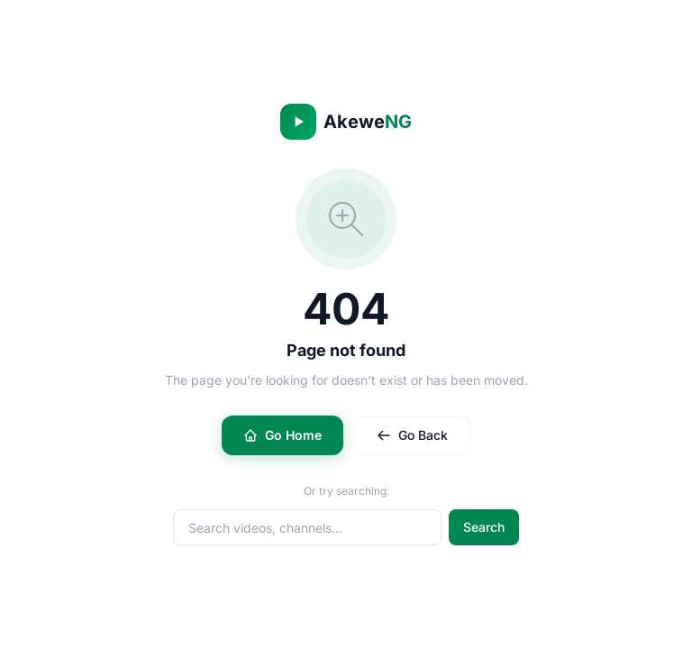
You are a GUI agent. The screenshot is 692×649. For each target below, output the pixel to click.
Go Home (282, 435)
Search (484, 527)
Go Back (412, 435)
